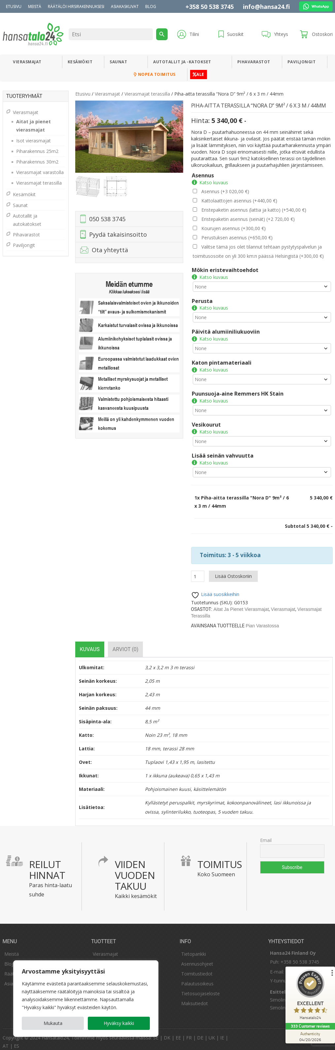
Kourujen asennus (233, 228)
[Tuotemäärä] (197, 571)
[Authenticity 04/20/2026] (310, 1036)
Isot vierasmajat (33, 140)
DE (200, 1033)
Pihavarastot (253, 62)
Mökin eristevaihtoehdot (225, 270)
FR (189, 1033)
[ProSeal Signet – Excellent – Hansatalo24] (310, 996)
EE (178, 1033)
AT (6, 1041)
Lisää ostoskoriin (233, 571)
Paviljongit (301, 62)
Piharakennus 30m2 (37, 162)
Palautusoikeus (197, 978)
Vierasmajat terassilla (147, 94)
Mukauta (53, 1023)
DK (167, 1033)
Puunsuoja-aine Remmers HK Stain (238, 389)
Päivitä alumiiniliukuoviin (226, 329)
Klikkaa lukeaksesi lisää (129, 291)
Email (266, 835)
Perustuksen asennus (237, 237)
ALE (198, 74)
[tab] (89, 644)
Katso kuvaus (213, 182)
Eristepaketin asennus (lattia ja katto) (253, 210)
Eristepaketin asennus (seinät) (248, 219)
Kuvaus (90, 644)
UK (212, 1033)
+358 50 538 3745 (209, 7)
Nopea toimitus (155, 74)
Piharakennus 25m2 (37, 151)
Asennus (203, 175)
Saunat (118, 62)
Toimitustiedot (197, 969)
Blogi (9, 959)
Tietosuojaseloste (200, 988)
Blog (150, 6)
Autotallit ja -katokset (182, 62)
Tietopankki (193, 949)
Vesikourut (206, 419)
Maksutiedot (194, 998)
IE (222, 1033)
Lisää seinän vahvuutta (222, 450)
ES (16, 1041)
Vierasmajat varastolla (40, 172)
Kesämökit (80, 62)
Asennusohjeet (197, 959)
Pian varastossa (262, 620)
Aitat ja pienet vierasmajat (241, 604)
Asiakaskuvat (125, 6)
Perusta (202, 300)
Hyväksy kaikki (119, 1023)
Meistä (34, 6)
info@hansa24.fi (266, 7)
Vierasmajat (27, 62)
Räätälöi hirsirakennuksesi (76, 6)
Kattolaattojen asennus (239, 200)
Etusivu (13, 6)
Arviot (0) (126, 644)
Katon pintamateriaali (221, 359)
